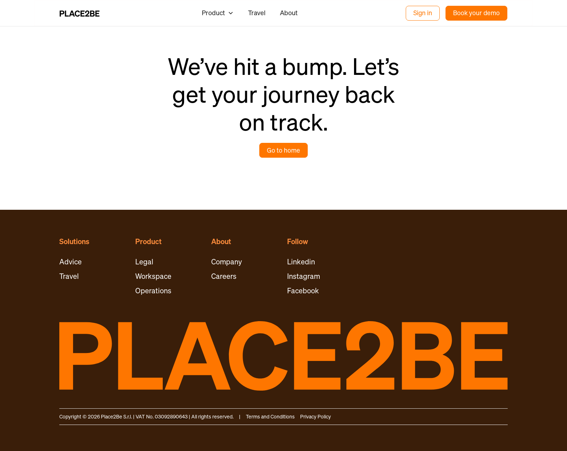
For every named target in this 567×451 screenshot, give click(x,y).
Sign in (422, 13)
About (289, 12)
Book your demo (476, 13)
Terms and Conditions (270, 416)
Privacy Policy (315, 416)
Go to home (283, 150)
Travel (256, 12)
